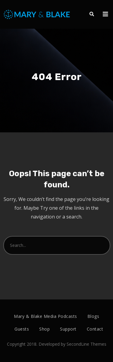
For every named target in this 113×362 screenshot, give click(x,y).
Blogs (93, 316)
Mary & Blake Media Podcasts (45, 316)
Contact (95, 329)
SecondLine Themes (86, 344)
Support (68, 329)
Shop (44, 329)
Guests (21, 329)
